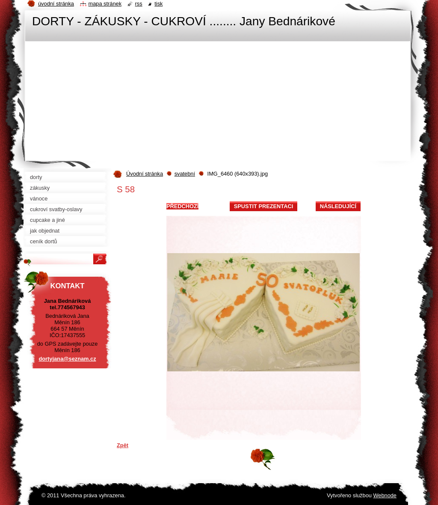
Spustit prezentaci (263, 206)
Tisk (158, 3)
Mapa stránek (105, 3)
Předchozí (182, 206)
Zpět (122, 445)
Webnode (385, 495)
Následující (338, 206)
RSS (138, 3)
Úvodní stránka (144, 173)
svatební (185, 173)
